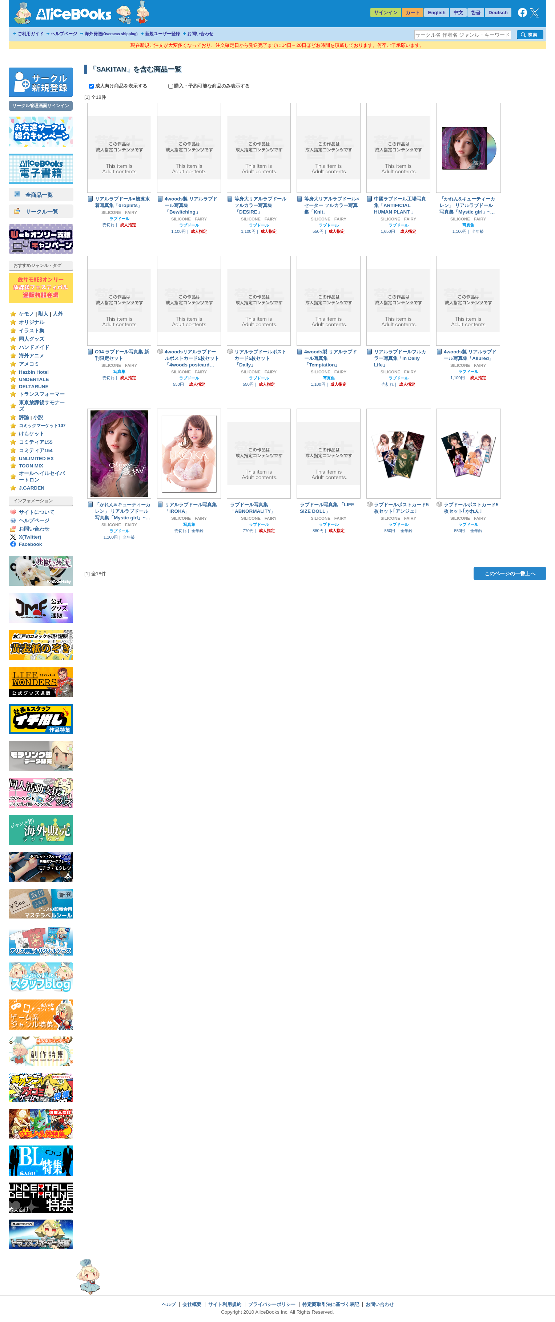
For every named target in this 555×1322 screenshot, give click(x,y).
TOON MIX (31, 466)
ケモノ (26, 314)
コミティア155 (36, 442)
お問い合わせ (200, 33)
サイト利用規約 (224, 1304)
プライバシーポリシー (271, 1304)
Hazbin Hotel (34, 372)
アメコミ (29, 364)
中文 (458, 12)
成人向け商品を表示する (118, 86)
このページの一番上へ (509, 573)
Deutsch (498, 12)
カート (413, 12)
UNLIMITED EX (36, 458)
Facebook (30, 544)
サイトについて (37, 512)
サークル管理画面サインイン (40, 105)
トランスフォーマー (42, 394)
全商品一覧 (33, 195)
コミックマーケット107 (42, 425)
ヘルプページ (64, 33)
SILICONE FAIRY (119, 212)
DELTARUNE (34, 386)
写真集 (468, 225)
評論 (24, 417)
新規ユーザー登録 (162, 33)
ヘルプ (169, 1304)
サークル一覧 (36, 211)
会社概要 (191, 1304)
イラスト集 (31, 330)
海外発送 (111, 33)
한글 (475, 12)
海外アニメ (31, 355)
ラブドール (119, 218)
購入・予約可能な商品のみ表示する (209, 86)
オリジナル (31, 322)
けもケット (31, 434)
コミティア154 (36, 450)
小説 (38, 417)
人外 (58, 314)
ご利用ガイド (30, 33)
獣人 (43, 314)
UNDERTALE (34, 379)
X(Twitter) (30, 537)
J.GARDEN (31, 488)
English (437, 12)
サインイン (386, 12)
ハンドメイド (34, 347)
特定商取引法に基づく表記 (330, 1304)
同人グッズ (31, 339)
